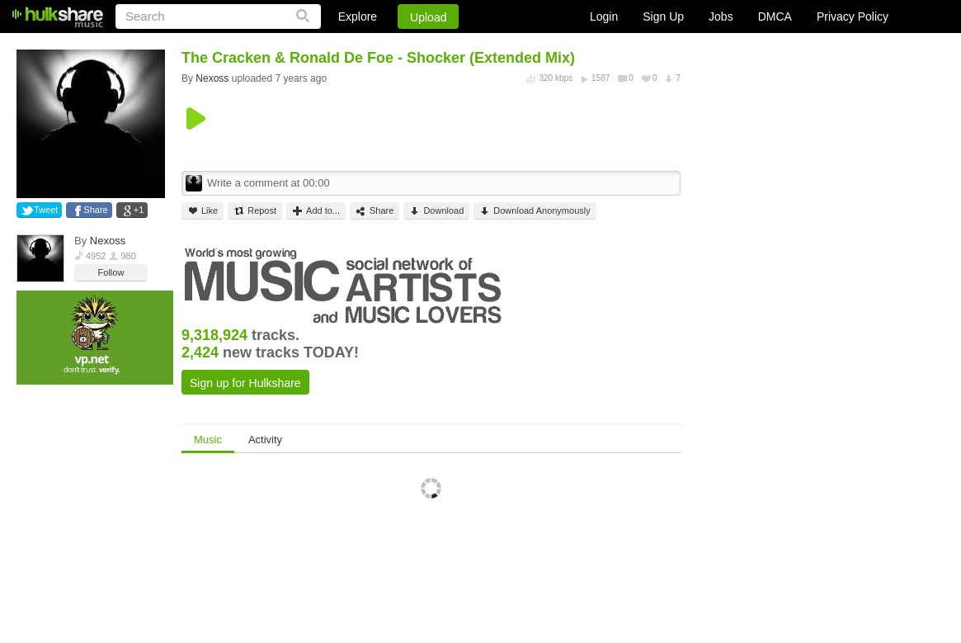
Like (202, 211)
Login (604, 16)
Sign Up (663, 16)
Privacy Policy (852, 16)
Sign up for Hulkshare (245, 383)
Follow (111, 272)
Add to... (316, 211)
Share (95, 210)
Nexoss (107, 240)
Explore (357, 16)
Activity (265, 439)
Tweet (46, 210)
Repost (254, 211)
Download (436, 211)
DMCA (775, 16)
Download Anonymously (534, 211)
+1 (139, 210)
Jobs (721, 16)
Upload (428, 17)
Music (208, 439)
